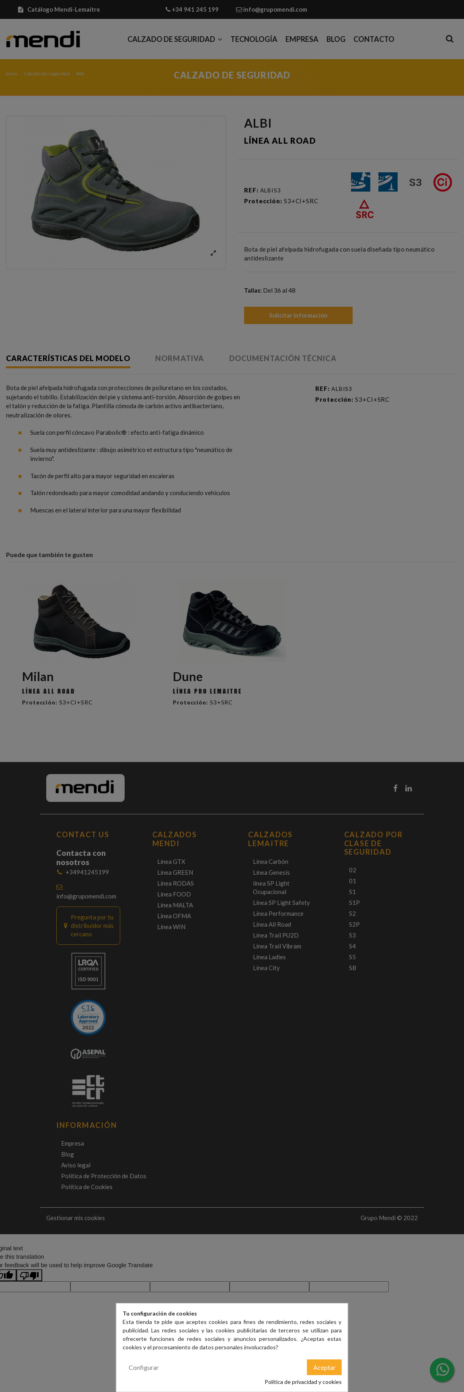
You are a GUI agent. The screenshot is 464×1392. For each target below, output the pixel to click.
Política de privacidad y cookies (303, 1381)
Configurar (144, 1367)
